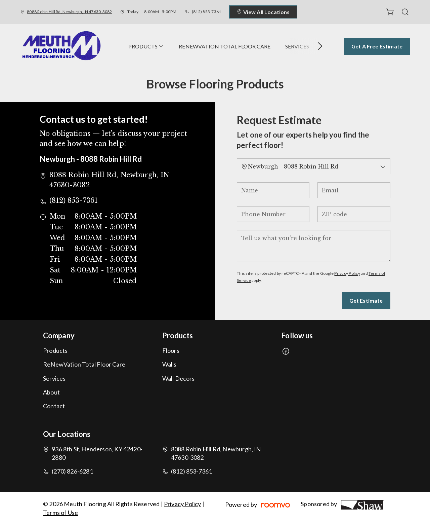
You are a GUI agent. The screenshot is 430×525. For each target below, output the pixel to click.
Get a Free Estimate (376, 46)
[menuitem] (146, 46)
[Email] (353, 190)
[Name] (273, 190)
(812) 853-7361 (206, 11)
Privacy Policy (347, 273)
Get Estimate (366, 300)
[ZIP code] (353, 214)
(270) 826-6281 (72, 471)
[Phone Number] (273, 214)
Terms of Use (60, 512)
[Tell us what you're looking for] (313, 246)
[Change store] (313, 166)
